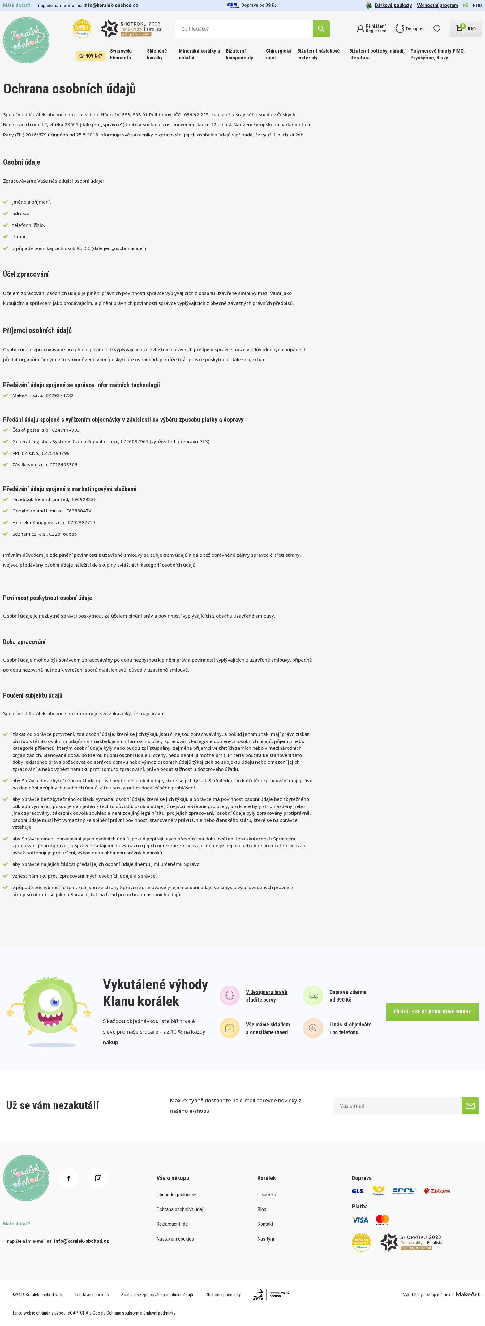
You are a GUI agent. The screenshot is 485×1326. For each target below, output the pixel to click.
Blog (261, 1209)
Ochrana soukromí (122, 1313)
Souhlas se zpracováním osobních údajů (157, 1295)
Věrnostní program (437, 5)
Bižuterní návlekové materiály (318, 54)
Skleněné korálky (157, 54)
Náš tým (265, 1239)
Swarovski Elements (121, 54)
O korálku (266, 1194)
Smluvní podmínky (159, 1313)
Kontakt (265, 1224)
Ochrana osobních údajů (181, 1209)
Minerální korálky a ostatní (199, 54)
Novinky (90, 56)
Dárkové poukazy (389, 5)
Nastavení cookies (175, 1239)
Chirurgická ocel (278, 54)
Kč (465, 5)
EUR (477, 5)
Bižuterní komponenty (239, 54)
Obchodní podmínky (176, 1194)
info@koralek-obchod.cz (111, 5)
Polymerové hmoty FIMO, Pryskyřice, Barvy (437, 54)
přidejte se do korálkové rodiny (432, 1012)
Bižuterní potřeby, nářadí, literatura (377, 54)
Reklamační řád (172, 1224)
